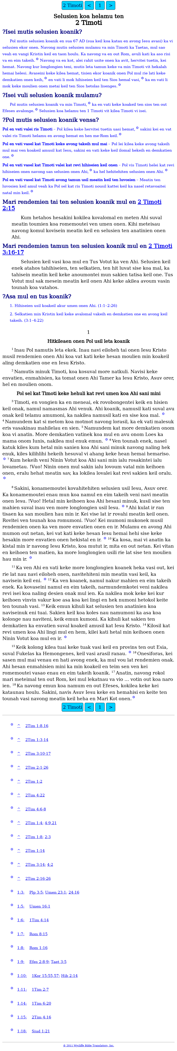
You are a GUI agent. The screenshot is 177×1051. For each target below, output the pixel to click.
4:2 (50, 865)
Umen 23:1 (55, 892)
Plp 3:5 (36, 892)
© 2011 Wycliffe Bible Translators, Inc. (88, 1045)
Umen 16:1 (39, 906)
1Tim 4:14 (39, 920)
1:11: (22, 989)
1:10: (22, 976)
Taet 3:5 (59, 962)
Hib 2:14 (69, 976)
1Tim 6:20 (41, 1003)
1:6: (20, 920)
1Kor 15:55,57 (45, 976)
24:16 (74, 892)
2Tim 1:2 (33, 781)
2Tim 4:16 (41, 1017)
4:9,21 (51, 823)
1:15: (22, 1017)
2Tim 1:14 (35, 851)
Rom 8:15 (38, 934)
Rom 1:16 (38, 948)
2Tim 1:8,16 (36, 726)
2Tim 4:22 (35, 795)
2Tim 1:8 (33, 837)
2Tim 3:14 (35, 865)
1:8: (20, 948)
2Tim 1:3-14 (36, 740)
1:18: (22, 1031)
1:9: (20, 962)
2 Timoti (72, 5)
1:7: (20, 934)
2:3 (48, 837)
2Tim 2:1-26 (36, 767)
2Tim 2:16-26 (38, 878)
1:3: (20, 892)
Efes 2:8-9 (39, 962)
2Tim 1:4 (33, 823)
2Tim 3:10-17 (38, 753)
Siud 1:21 (41, 1031)
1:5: (20, 906)
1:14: (22, 1003)
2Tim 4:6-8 (35, 809)
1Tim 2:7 (40, 989)
